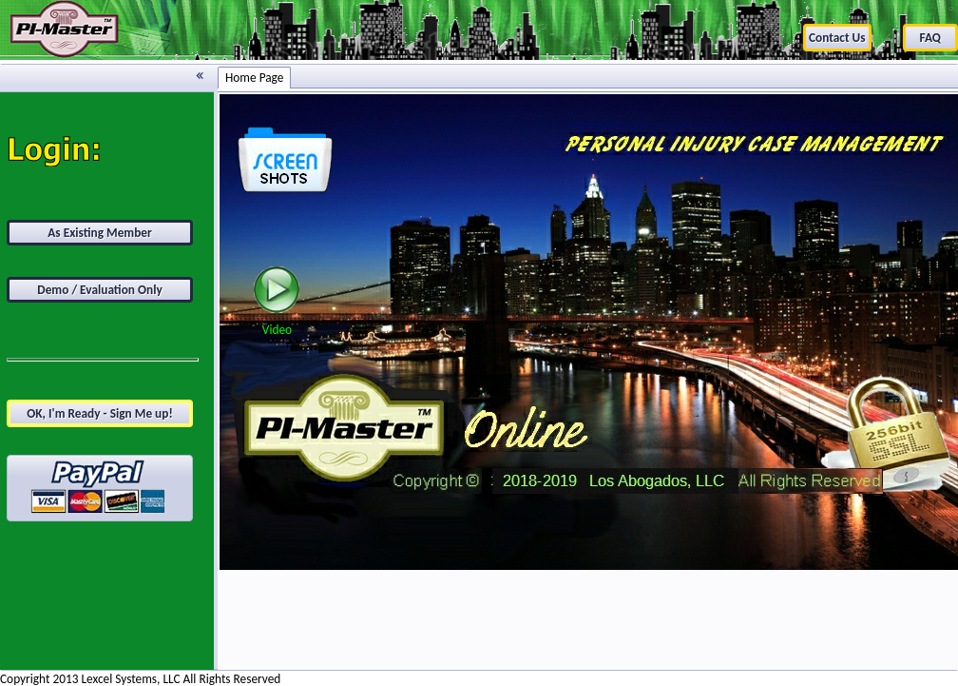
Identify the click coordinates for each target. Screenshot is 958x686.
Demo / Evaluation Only (100, 290)
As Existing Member (100, 233)
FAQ (930, 37)
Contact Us (837, 37)
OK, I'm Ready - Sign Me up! (100, 413)
